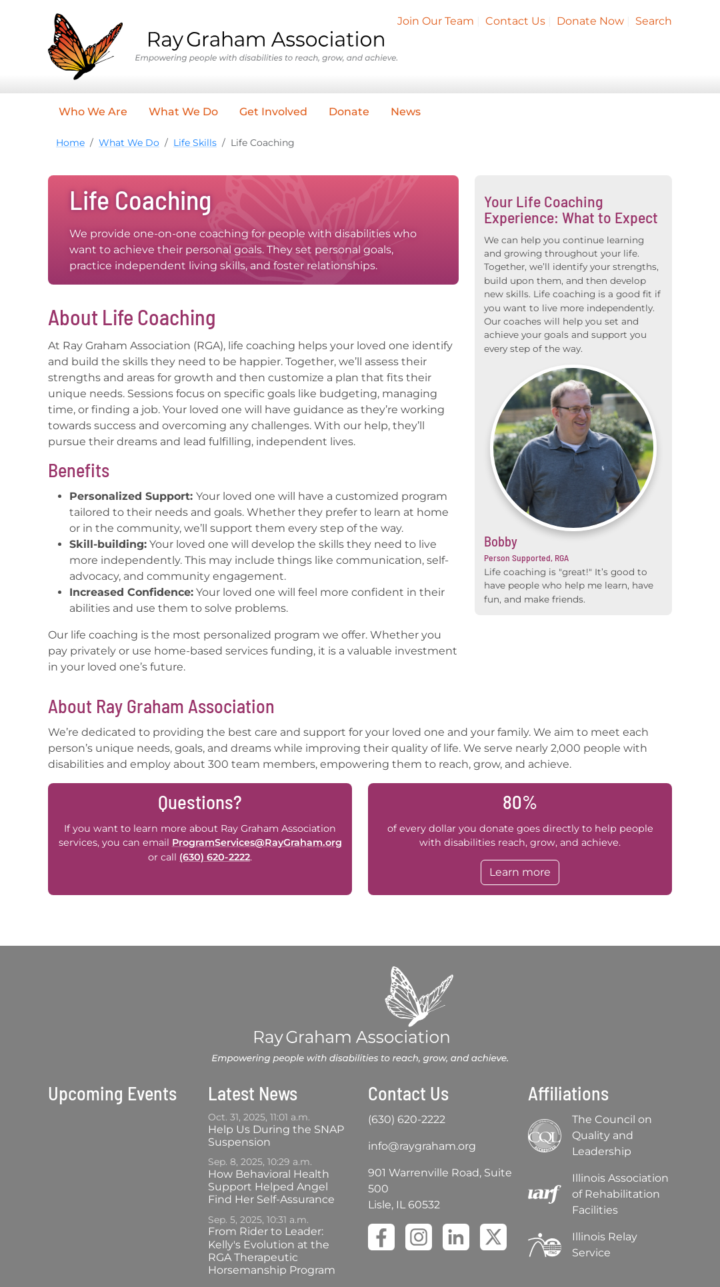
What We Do (183, 111)
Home (70, 143)
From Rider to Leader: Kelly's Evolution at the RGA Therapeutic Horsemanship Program (271, 1250)
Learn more (520, 872)
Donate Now (590, 21)
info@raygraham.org (422, 1146)
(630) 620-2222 (214, 857)
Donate (349, 111)
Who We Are (93, 111)
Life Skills (195, 143)
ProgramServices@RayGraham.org (257, 842)
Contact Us (515, 21)
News (406, 111)
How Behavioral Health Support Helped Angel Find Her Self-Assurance (271, 1187)
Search (653, 21)
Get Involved (273, 111)
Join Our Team (435, 21)
